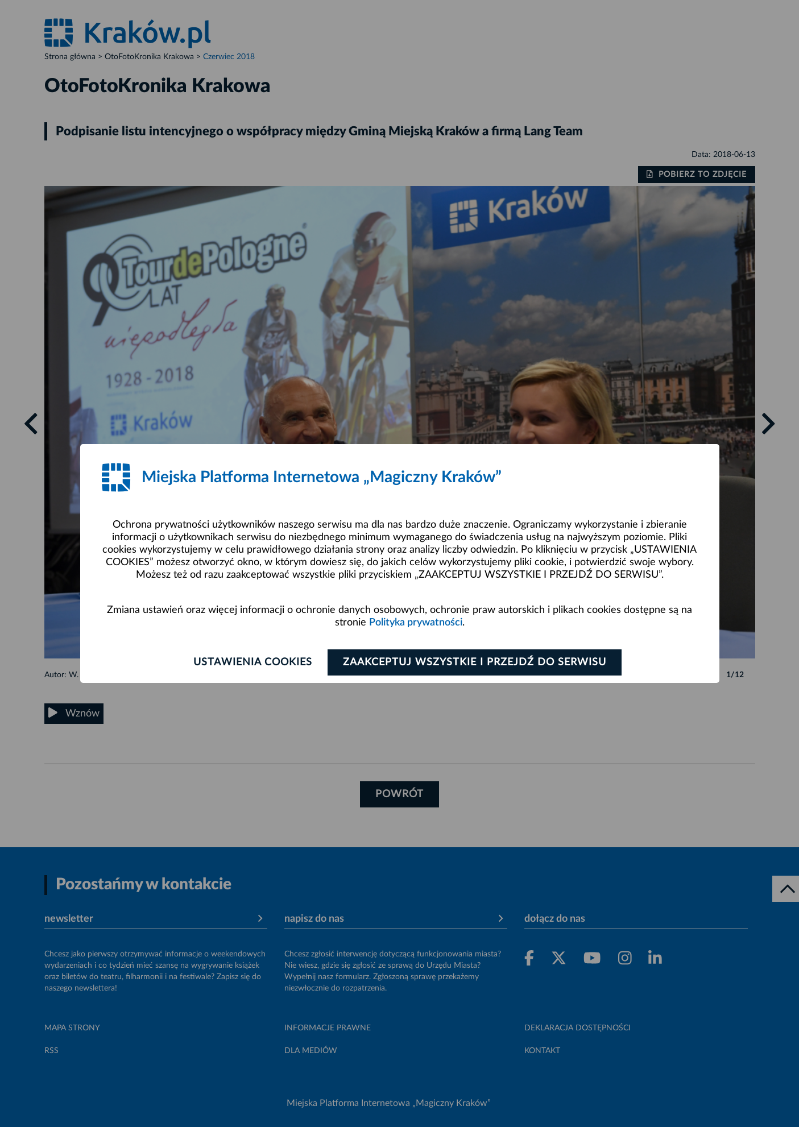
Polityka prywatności (415, 623)
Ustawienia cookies (252, 662)
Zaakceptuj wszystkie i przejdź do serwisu (474, 662)
